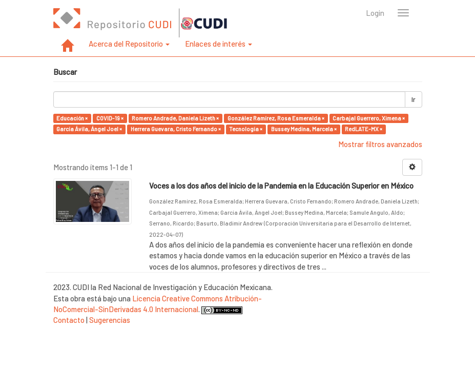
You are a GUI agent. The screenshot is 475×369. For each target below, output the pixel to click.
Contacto (69, 319)
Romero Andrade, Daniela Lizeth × (175, 118)
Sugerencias (109, 319)
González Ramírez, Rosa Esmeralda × (276, 118)
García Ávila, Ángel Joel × (89, 129)
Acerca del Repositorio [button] (129, 43)
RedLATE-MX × (363, 129)
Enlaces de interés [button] (218, 43)
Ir (413, 99)
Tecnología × (245, 129)
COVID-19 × (109, 118)
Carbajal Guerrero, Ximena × (369, 118)
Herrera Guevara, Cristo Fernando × (176, 129)
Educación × (72, 118)
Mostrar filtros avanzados (380, 144)
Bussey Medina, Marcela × (304, 129)
